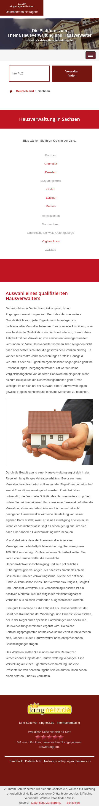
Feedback (16, 761)
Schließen (73, 802)
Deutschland (21, 91)
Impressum (83, 761)
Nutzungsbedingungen (59, 761)
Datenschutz (33, 761)
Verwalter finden (72, 73)
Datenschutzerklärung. (46, 802)
